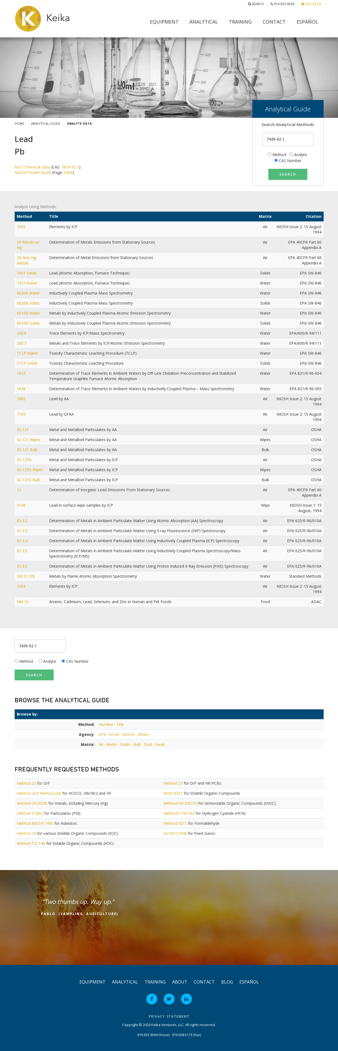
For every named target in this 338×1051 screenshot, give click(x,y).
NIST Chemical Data (32, 167)
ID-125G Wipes (30, 469)
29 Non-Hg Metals (26, 260)
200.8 (22, 333)
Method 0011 (175, 823)
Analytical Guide (45, 123)
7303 (22, 586)
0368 (68, 172)
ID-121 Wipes (29, 439)
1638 (22, 388)
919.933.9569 (282, 4)
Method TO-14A (31, 843)
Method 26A (50, 793)
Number (106, 724)
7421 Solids (27, 273)
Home (19, 123)
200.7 (22, 343)
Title (120, 724)
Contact (274, 21)
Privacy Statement (169, 1016)
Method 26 (26, 793)
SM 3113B (26, 576)
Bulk (137, 744)
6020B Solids (29, 303)
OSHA (114, 734)
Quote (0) (311, 4)
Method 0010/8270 (180, 803)
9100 (22, 505)
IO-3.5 (22, 550)
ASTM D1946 (175, 833)
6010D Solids (29, 323)
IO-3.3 (22, 530)
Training (240, 21)
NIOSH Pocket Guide (33, 172)
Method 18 (26, 833)
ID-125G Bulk (29, 479)
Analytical (203, 21)
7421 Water (27, 283)
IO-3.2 (22, 520)
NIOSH (128, 734)
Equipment (164, 21)
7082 (22, 398)
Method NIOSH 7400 (35, 823)
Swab (160, 744)
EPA (102, 734)
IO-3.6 (22, 566)
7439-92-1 (70, 167)
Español (307, 21)
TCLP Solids (28, 363)
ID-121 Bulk (27, 449)
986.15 (23, 601)
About (179, 982)
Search (256, 4)
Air (101, 744)
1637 (22, 373)
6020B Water (29, 293)
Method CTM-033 (179, 813)
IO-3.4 (22, 540)
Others (143, 734)
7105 (22, 414)
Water (112, 744)
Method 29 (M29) (32, 803)
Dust (148, 744)
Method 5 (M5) (30, 813)
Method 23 (26, 783)
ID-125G (25, 459)
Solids (125, 744)
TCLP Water (28, 353)
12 (19, 489)
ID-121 (23, 429)
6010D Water (29, 313)
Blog (227, 982)
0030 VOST (173, 793)
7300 (22, 226)
